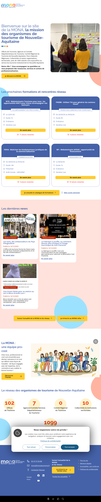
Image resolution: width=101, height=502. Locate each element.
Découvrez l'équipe (9, 376)
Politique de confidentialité (50, 441)
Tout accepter (70, 447)
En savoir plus (25, 130)
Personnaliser (50, 447)
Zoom (95, 342)
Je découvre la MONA (13, 76)
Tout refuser (31, 447)
